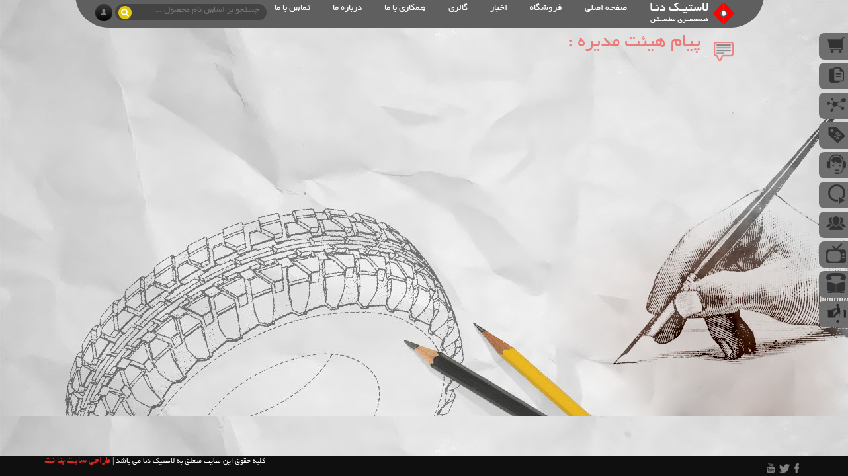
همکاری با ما (405, 8)
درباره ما (347, 8)
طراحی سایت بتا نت (77, 461)
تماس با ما (292, 8)
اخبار (498, 8)
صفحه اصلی (606, 8)
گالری (458, 8)
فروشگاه (546, 8)
